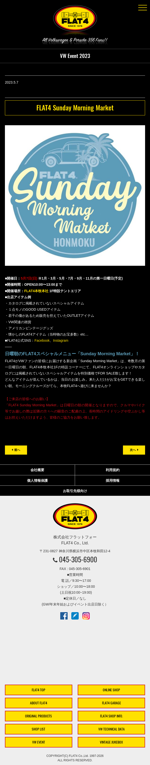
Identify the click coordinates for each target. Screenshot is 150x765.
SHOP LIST (38, 729)
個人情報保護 (37, 480)
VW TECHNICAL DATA (111, 729)
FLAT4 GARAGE (111, 703)
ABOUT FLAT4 (38, 703)
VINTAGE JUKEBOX (111, 742)
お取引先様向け (75, 491)
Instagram (60, 340)
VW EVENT (38, 742)
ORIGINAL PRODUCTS (38, 716)
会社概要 (37, 470)
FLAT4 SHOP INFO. (111, 716)
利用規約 (113, 470)
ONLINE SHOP (111, 690)
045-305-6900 (78, 559)
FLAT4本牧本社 (36, 291)
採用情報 (113, 480)
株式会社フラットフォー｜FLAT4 (75, 21)
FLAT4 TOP (38, 690)
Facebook (41, 340)
